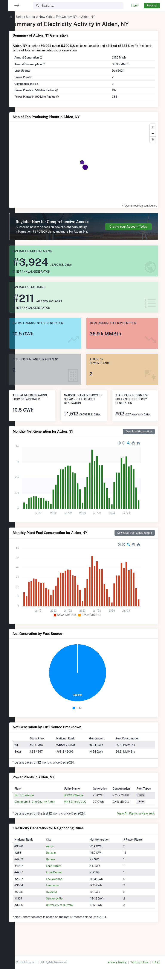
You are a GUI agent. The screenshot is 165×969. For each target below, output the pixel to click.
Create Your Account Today (128, 231)
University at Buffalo (69, 921)
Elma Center (64, 888)
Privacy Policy (117, 962)
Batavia (61, 868)
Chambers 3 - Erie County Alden (47, 817)
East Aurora (63, 881)
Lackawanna (64, 894)
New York (58, 17)
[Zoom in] (153, 127)
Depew (60, 875)
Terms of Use (139, 962)
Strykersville (64, 914)
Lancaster (62, 901)
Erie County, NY (79, 17)
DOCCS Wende (36, 811)
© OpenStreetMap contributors (132, 203)
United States (38, 17)
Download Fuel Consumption (134, 548)
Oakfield (61, 908)
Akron (60, 862)
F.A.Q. (156, 962)
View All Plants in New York (136, 829)
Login (135, 5)
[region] (7, 482)
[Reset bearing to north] (153, 139)
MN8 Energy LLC (83, 817)
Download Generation (138, 447)
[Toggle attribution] (153, 203)
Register (152, 5)
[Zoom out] (153, 133)
